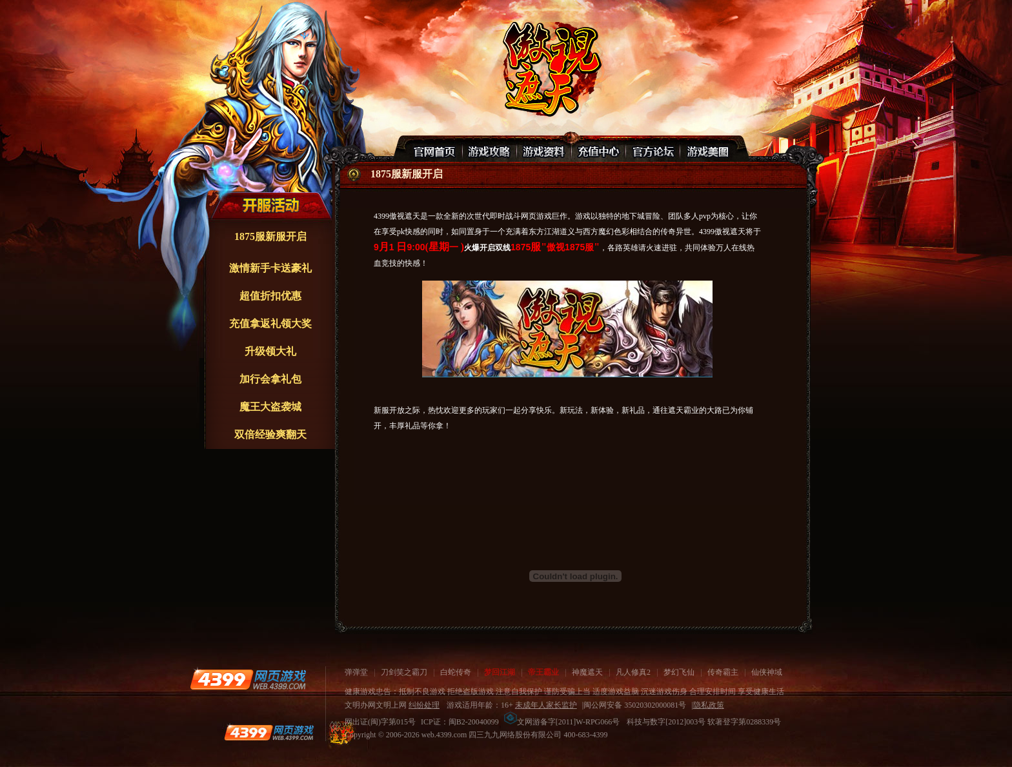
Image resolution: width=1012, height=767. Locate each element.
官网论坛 (652, 149)
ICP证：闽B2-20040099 (460, 721)
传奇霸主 (722, 672)
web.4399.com (444, 734)
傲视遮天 (549, 68)
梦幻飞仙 (678, 672)
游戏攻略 (490, 149)
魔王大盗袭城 (270, 406)
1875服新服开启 (270, 236)
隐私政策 (708, 705)
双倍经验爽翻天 (270, 434)
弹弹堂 (356, 672)
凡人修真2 (633, 672)
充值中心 (598, 149)
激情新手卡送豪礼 (270, 268)
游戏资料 (544, 149)
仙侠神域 (766, 672)
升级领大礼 (270, 351)
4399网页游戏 (248, 679)
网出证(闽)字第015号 (380, 721)
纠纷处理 (424, 705)
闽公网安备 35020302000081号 (634, 705)
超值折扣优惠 (270, 295)
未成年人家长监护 (546, 705)
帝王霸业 (543, 672)
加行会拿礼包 (270, 379)
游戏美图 (707, 149)
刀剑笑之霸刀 (404, 672)
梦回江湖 (499, 672)
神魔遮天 (587, 672)
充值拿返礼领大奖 (270, 323)
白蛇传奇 (455, 672)
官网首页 (435, 149)
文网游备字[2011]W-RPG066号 (562, 721)
